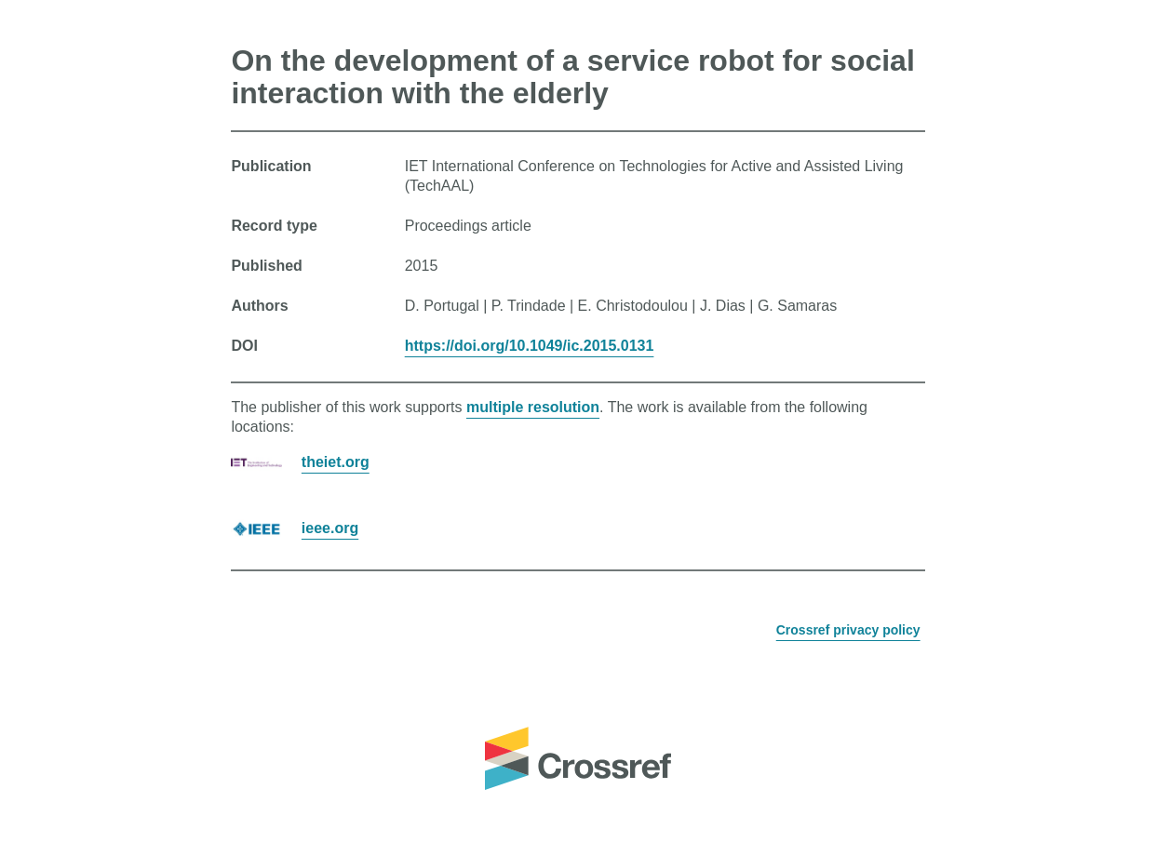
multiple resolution (532, 407)
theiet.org (336, 462)
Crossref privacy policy (848, 629)
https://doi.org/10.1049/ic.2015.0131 (529, 346)
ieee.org (330, 528)
